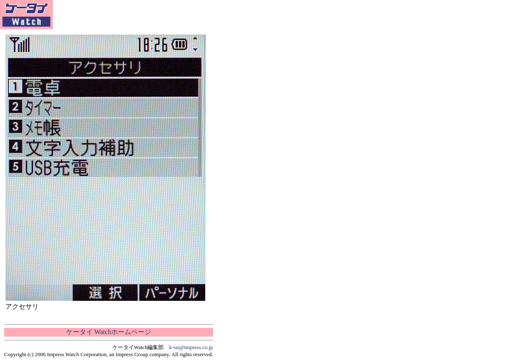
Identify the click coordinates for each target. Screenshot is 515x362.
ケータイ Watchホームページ (108, 331)
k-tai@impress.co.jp (191, 347)
